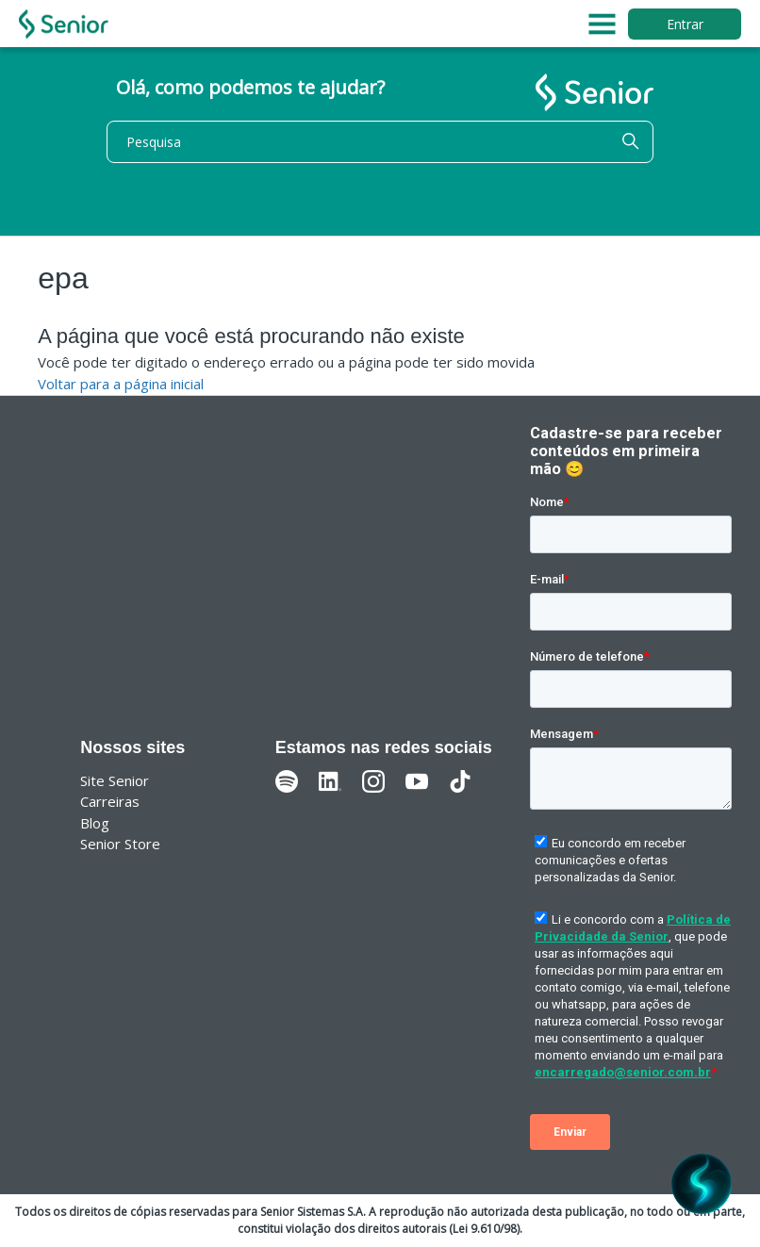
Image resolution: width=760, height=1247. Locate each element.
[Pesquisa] (380, 142)
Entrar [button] (685, 24)
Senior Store (120, 843)
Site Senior (114, 780)
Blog (94, 822)
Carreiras (110, 801)
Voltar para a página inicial (121, 383)
